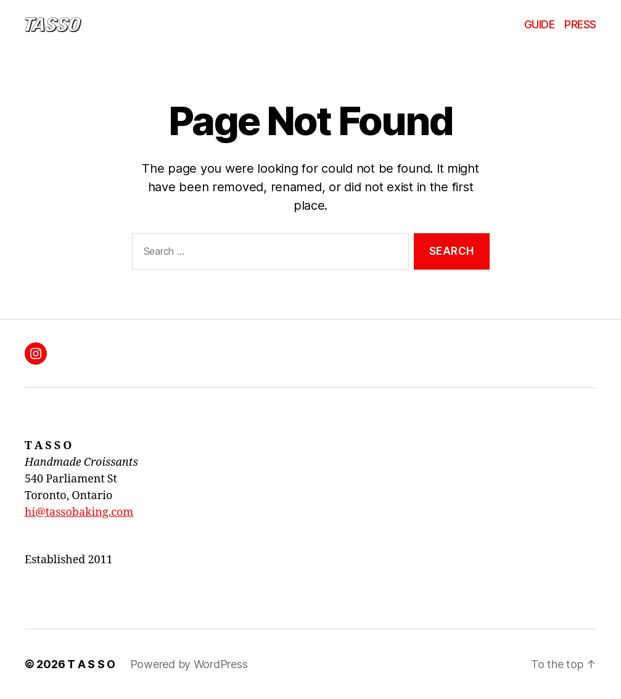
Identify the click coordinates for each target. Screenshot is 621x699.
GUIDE (539, 24)
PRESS (580, 24)
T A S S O (91, 664)
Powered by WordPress (189, 664)
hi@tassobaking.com (79, 512)
